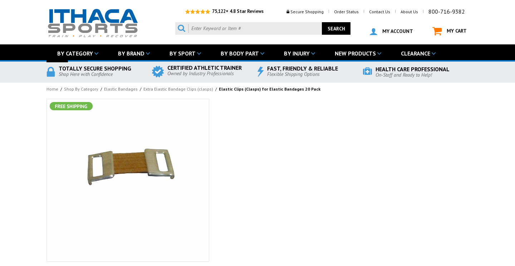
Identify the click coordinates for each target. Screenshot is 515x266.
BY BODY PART (240, 53)
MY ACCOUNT (391, 31)
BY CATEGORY (75, 53)
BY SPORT (183, 53)
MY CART (449, 31)
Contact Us (379, 11)
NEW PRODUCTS (355, 53)
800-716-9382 (446, 11)
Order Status (346, 11)
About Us (409, 11)
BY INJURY (297, 53)
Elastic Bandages (121, 89)
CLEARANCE (415, 53)
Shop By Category (81, 89)
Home (52, 89)
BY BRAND (131, 53)
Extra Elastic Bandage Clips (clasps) (178, 89)
